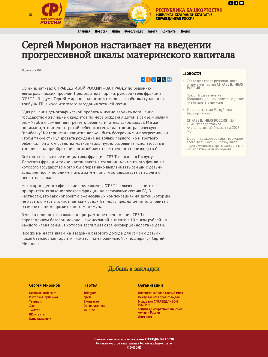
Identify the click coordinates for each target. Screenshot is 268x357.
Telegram (35, 301)
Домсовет (145, 316)
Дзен (32, 305)
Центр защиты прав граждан (158, 297)
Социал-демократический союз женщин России (160, 310)
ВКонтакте (36, 314)
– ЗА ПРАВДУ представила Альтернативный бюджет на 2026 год (211, 126)
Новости (101, 31)
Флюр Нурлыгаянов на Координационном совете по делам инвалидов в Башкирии (213, 99)
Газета (152, 31)
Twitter (34, 310)
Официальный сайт (42, 293)
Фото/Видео (133, 31)
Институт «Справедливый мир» (160, 293)
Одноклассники (40, 318)
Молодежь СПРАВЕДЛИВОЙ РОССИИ (158, 303)
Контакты (169, 31)
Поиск (185, 31)
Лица (116, 31)
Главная (84, 31)
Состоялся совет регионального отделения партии (213, 84)
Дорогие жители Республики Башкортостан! (207, 111)
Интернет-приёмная (43, 297)
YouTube (89, 310)
